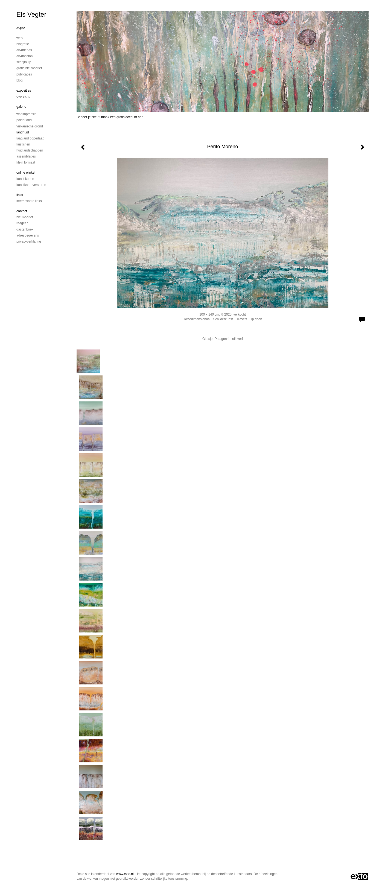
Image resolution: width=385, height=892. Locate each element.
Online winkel (25, 172)
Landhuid (22, 132)
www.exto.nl (125, 874)
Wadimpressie (26, 114)
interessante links (29, 201)
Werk (19, 38)
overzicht (23, 96)
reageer (22, 223)
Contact (21, 211)
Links (19, 195)
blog (19, 80)
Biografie (22, 44)
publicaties (24, 74)
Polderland (24, 120)
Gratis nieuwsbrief (29, 68)
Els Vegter (31, 14)
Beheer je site (87, 117)
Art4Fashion (24, 56)
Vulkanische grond (29, 126)
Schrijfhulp (23, 62)
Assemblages (26, 156)
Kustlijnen (23, 144)
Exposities (23, 90)
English (20, 28)
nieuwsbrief (24, 217)
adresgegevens (27, 235)
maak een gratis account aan (122, 117)
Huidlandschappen (29, 150)
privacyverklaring (28, 241)
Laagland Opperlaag (30, 138)
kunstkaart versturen (31, 185)
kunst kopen (25, 179)
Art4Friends (24, 50)
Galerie (21, 107)
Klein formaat (25, 162)
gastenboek (24, 229)
